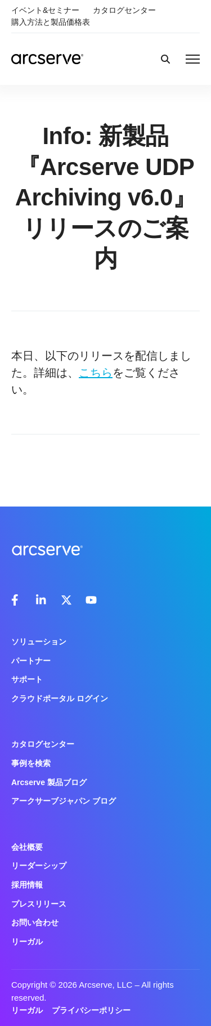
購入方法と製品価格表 (50, 21)
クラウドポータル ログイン (59, 698)
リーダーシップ (38, 865)
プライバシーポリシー (91, 1010)
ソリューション (38, 641)
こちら (96, 372)
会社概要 (27, 847)
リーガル (27, 941)
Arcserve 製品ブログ (49, 782)
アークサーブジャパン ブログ (63, 800)
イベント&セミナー (45, 10)
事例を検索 (31, 763)
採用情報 (27, 884)
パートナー (31, 660)
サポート (27, 679)
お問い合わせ (35, 922)
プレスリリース (38, 903)
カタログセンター (124, 10)
